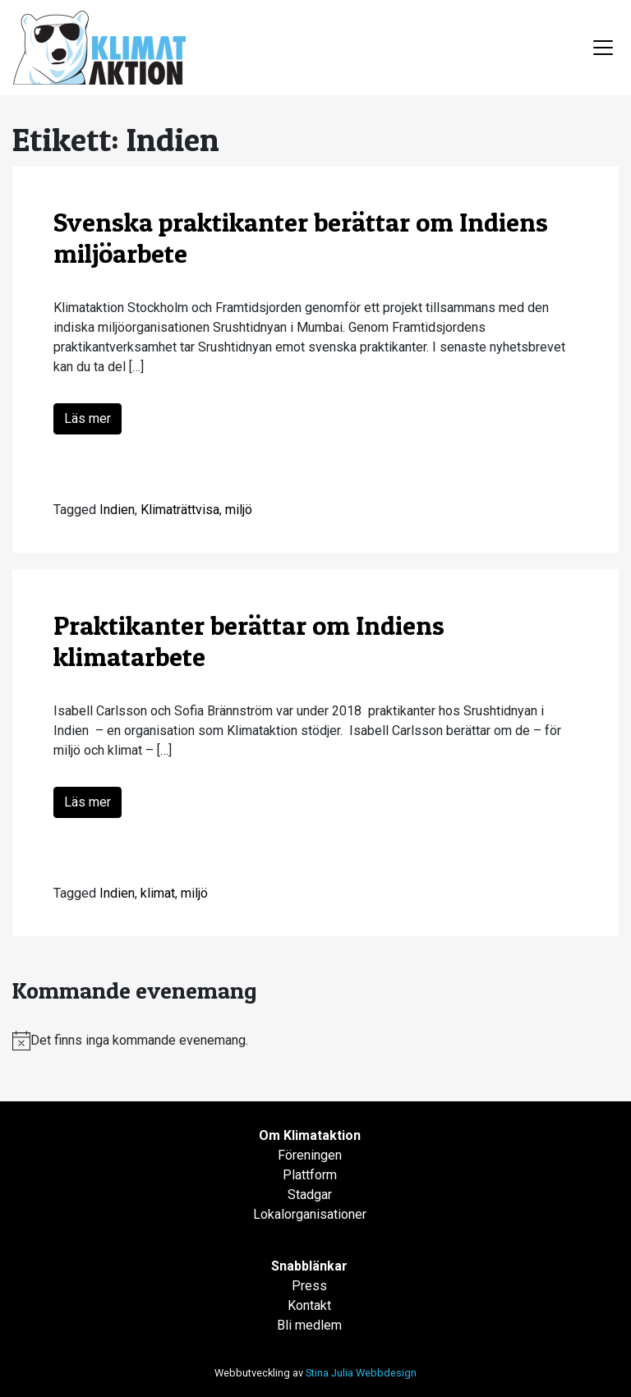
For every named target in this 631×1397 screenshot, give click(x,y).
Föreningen (310, 1155)
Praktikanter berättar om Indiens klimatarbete (248, 641)
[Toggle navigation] (603, 47)
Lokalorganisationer (309, 1214)
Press (309, 1286)
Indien (117, 509)
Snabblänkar (309, 1266)
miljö (238, 509)
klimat (157, 893)
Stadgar (310, 1194)
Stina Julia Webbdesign (361, 1373)
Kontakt (309, 1305)
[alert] (315, 1040)
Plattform (310, 1175)
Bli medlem (309, 1325)
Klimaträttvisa (179, 509)
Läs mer (87, 418)
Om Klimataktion (310, 1135)
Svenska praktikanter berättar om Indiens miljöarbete (300, 237)
